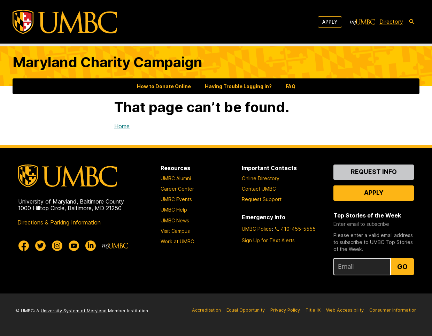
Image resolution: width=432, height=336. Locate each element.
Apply (330, 22)
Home (122, 126)
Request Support (261, 199)
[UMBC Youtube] (74, 245)
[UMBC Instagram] (57, 245)
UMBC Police (257, 229)
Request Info (374, 171)
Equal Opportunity (245, 310)
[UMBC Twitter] (40, 245)
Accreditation (206, 310)
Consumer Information (393, 310)
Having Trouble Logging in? (238, 86)
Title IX (313, 310)
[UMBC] (65, 22)
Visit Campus (175, 231)
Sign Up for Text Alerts (268, 240)
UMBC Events (176, 199)
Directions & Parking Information (59, 222)
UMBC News (175, 220)
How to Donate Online (164, 86)
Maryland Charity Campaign (107, 62)
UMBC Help (174, 210)
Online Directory (260, 178)
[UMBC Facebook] (23, 245)
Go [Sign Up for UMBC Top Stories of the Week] (402, 266)
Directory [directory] (391, 21)
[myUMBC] (362, 22)
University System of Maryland (74, 310)
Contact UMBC (259, 189)
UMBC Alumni (176, 178)
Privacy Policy (285, 310)
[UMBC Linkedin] (90, 245)
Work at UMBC (177, 241)
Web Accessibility (345, 310)
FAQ (290, 86)
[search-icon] (411, 22)
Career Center (177, 189)
